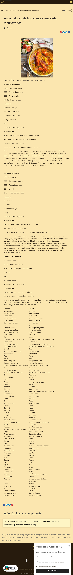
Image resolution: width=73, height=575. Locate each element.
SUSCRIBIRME (52, 570)
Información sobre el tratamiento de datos (46, 566)
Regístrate (8, 521)
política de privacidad (59, 562)
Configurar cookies (24, 573)
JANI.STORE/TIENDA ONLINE (26, 569)
